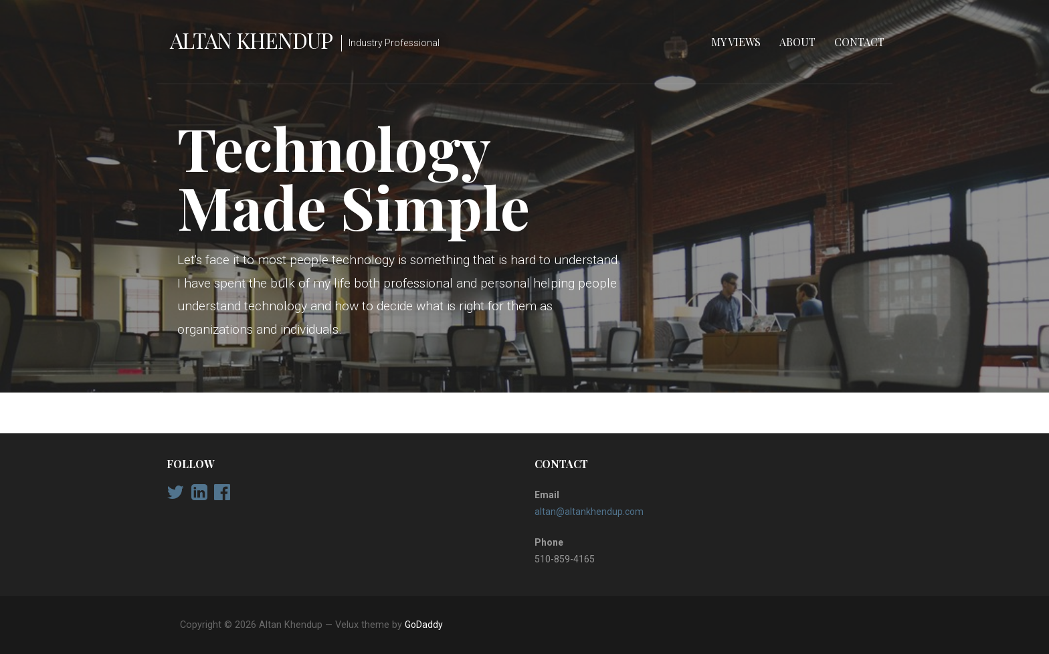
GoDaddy (424, 624)
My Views (736, 42)
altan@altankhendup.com (589, 511)
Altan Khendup (251, 39)
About (797, 42)
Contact (859, 42)
